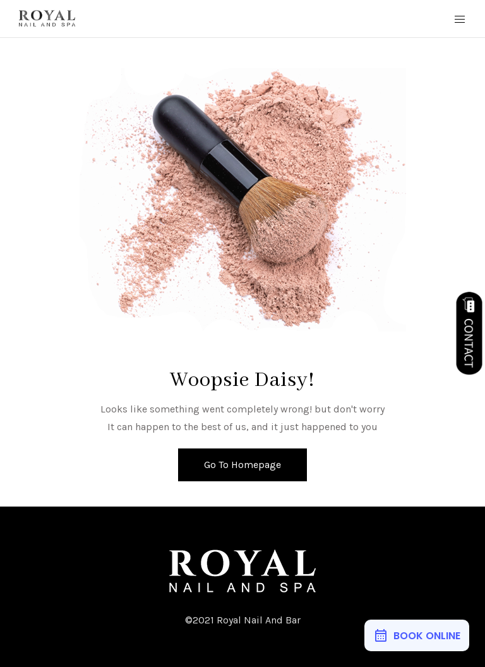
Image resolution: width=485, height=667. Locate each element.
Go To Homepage (242, 465)
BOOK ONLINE (426, 635)
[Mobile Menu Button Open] (459, 19)
